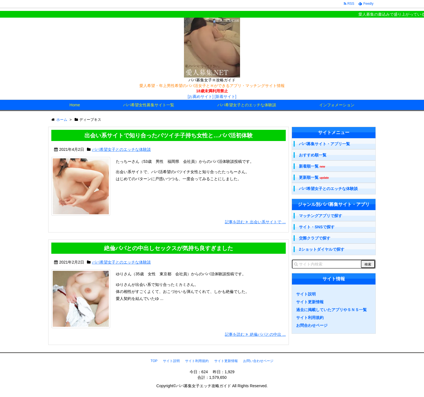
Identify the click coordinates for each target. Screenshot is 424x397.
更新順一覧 (314, 177)
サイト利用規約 (310, 317)
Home (75, 105)
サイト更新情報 (310, 302)
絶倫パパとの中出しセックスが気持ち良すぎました (168, 248)
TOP (154, 361)
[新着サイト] (225, 96)
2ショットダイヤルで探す (321, 249)
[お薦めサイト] (200, 96)
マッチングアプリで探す (320, 216)
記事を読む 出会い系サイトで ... (255, 222)
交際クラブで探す (314, 238)
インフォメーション (336, 105)
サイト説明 (306, 294)
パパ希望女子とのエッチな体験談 (246, 105)
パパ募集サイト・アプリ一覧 (324, 144)
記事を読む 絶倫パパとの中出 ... (255, 334)
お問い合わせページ (258, 361)
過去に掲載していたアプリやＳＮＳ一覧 (331, 309)
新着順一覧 (312, 166)
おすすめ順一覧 (312, 155)
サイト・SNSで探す (317, 227)
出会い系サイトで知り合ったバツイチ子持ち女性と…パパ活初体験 (168, 135)
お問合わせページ (312, 325)
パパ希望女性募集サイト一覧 (148, 105)
